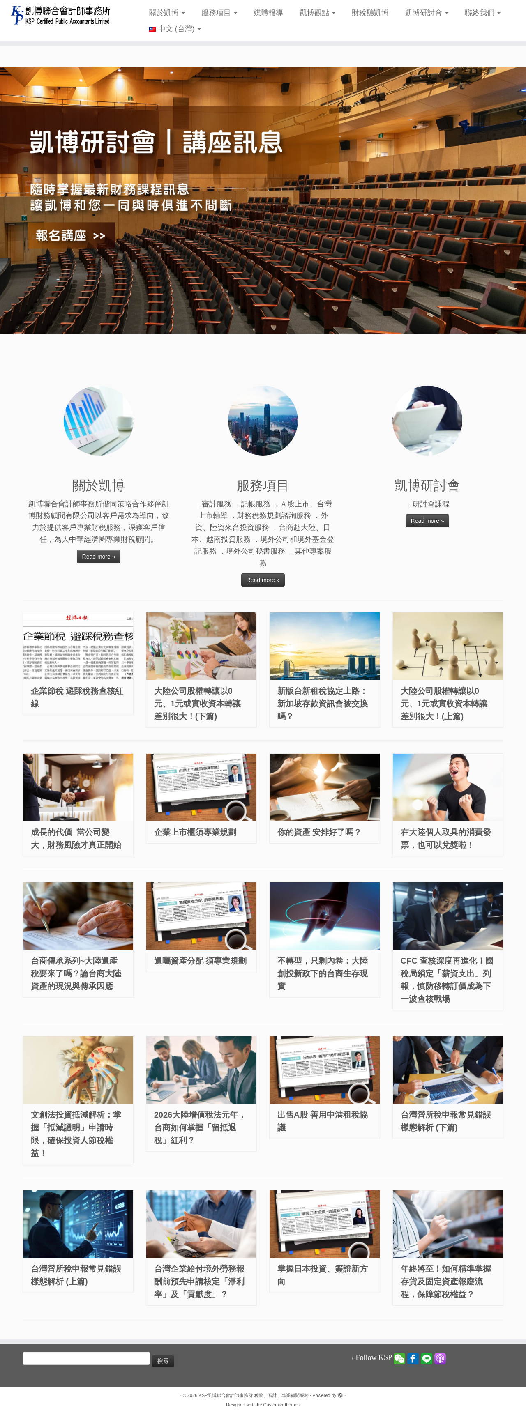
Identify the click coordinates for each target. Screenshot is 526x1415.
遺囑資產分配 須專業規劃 (200, 960)
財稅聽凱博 (370, 13)
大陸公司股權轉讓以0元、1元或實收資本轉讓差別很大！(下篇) (197, 703)
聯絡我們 (483, 13)
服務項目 (219, 13)
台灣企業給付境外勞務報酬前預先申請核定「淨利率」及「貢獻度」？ (199, 1281)
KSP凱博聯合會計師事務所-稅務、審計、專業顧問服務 (253, 1395)
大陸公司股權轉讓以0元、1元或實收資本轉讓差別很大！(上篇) (444, 703)
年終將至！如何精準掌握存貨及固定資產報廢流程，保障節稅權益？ (446, 1281)
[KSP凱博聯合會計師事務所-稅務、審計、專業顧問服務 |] (60, 15)
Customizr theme (280, 1404)
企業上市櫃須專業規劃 (195, 832)
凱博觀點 (317, 13)
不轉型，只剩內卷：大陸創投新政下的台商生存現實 (322, 973)
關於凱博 (167, 13)
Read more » (98, 556)
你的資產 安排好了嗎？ (319, 832)
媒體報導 (268, 13)
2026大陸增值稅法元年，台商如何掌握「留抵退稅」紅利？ (200, 1127)
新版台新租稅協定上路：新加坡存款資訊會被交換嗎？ (322, 703)
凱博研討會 (426, 13)
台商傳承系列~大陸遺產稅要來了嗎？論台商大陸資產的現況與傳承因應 (76, 973)
